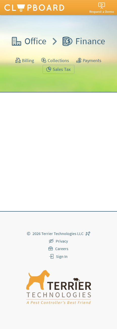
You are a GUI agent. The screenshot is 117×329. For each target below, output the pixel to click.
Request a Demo (101, 11)
